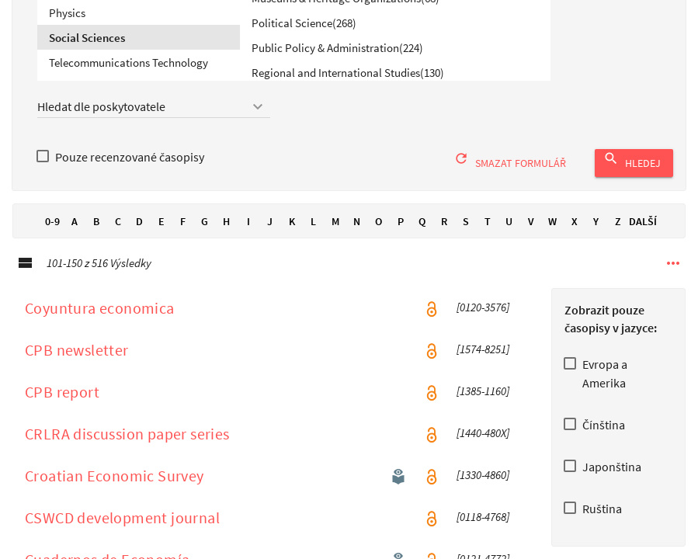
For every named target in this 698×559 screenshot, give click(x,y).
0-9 (53, 237)
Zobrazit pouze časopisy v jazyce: (610, 335)
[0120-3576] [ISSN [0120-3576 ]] (483, 324)
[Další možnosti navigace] (673, 279)
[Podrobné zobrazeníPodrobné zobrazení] (24, 279)
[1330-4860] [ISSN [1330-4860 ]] (483, 491)
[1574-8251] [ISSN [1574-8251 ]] (483, 366)
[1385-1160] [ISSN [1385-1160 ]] (483, 408)
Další (643, 237)
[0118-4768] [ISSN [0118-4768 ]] (483, 533)
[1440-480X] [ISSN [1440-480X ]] (483, 450)
